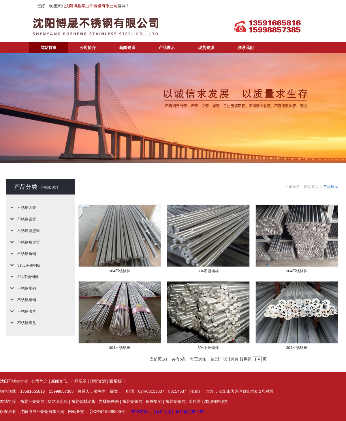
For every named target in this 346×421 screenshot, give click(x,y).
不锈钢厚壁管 (28, 231)
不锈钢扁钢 (26, 288)
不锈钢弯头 (26, 323)
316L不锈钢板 (29, 265)
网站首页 (48, 47)
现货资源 (206, 47)
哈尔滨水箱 (58, 401)
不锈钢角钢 (26, 254)
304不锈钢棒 (28, 277)
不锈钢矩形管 (28, 242)
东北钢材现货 (83, 401)
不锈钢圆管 (26, 219)
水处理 (195, 401)
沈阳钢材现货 (216, 401)
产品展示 (167, 47)
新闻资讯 (127, 47)
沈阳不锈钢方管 (14, 381)
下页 (224, 359)
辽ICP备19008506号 (106, 411)
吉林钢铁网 (109, 401)
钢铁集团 (154, 401)
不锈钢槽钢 (26, 300)
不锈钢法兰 (26, 311)
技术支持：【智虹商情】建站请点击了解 (167, 411)
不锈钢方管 (26, 207)
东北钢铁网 (132, 401)
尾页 (234, 359)
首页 (214, 359)
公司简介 (88, 47)
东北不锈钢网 (32, 401)
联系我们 (246, 47)
